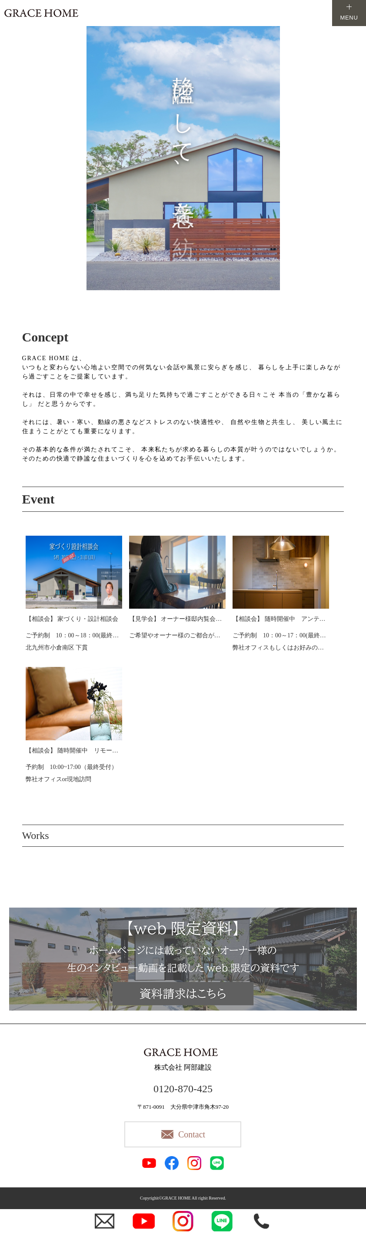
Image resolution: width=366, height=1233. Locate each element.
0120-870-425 (183, 1088)
